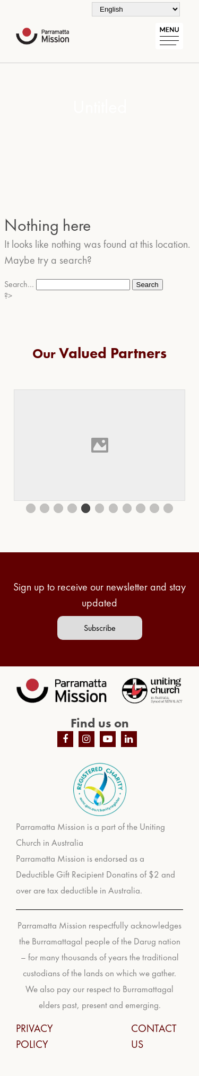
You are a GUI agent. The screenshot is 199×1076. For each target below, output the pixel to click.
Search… (19, 284)
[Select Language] (136, 9)
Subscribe (100, 628)
